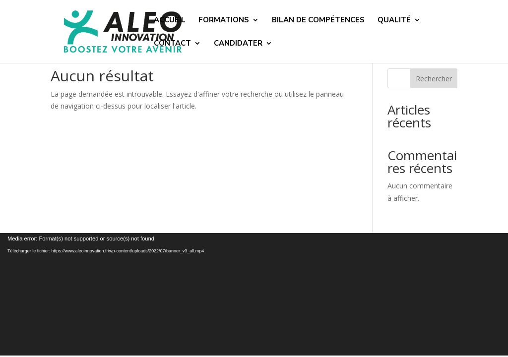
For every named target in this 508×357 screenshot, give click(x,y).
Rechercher (434, 78)
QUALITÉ (394, 20)
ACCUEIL (170, 20)
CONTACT (172, 44)
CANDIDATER (238, 44)
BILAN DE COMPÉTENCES (318, 20)
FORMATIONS (223, 20)
